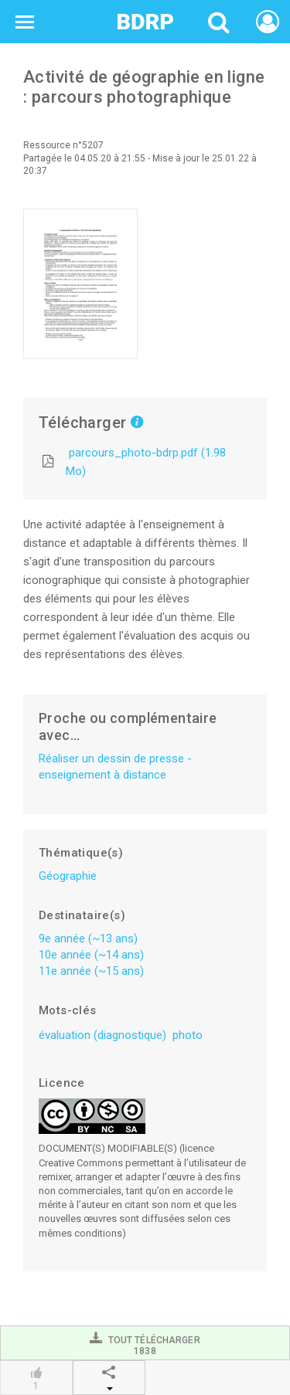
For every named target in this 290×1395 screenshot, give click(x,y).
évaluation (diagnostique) (102, 1035)
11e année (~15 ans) (91, 971)
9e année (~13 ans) (88, 938)
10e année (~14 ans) (91, 955)
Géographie (68, 876)
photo (187, 1035)
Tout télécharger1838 (145, 1343)
